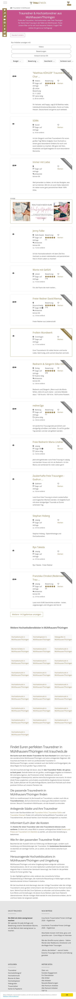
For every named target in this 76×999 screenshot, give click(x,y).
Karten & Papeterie (15, 989)
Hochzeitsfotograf (14, 973)
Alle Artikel (45, 978)
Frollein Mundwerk (42, 332)
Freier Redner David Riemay (47, 298)
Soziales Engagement (49, 973)
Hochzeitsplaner (14, 981)
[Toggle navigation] (5, 2)
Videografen (12, 983)
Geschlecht (48, 61)
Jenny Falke (38, 230)
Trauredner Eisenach (18, 815)
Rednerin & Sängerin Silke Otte (49, 364)
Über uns (45, 970)
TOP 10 (44, 991)
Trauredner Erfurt (41, 812)
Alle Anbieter (46, 980)
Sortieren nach (65, 61)
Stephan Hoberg (41, 515)
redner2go (38, 405)
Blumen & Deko (13, 978)
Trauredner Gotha (55, 812)
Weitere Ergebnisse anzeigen (26, 614)
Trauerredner (13, 986)
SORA (35, 120)
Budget (16, 61)
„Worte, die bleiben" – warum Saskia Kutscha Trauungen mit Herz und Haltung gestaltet (57, 952)
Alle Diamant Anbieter (50, 988)
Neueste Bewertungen (50, 983)
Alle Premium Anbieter (50, 986)
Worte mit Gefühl (42, 269)
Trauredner (12, 970)
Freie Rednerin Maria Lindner (48, 442)
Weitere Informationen (11, 997)
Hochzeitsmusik (14, 975)
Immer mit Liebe (41, 162)
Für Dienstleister (48, 975)
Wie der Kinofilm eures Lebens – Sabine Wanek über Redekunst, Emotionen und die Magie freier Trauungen (56, 942)
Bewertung (32, 61)
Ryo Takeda (39, 547)
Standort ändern (18, 35)
